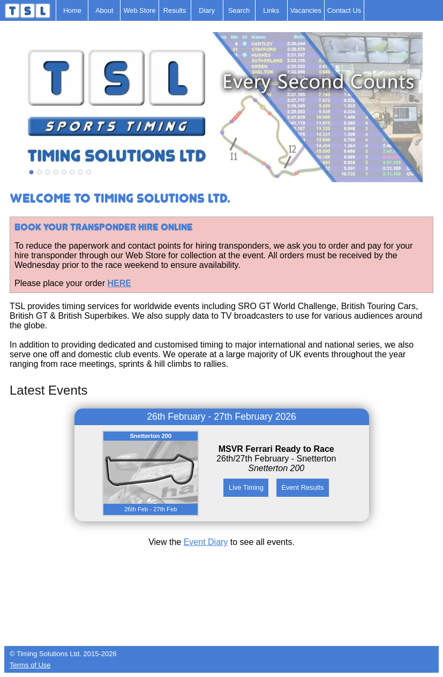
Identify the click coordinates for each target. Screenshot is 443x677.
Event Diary (206, 542)
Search (239, 10)
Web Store (139, 10)
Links (271, 10)
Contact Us (344, 10)
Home (72, 10)
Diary (207, 10)
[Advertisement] (221, 619)
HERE (119, 283)
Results (174, 10)
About (104, 10)
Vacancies (305, 10)
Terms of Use (30, 665)
